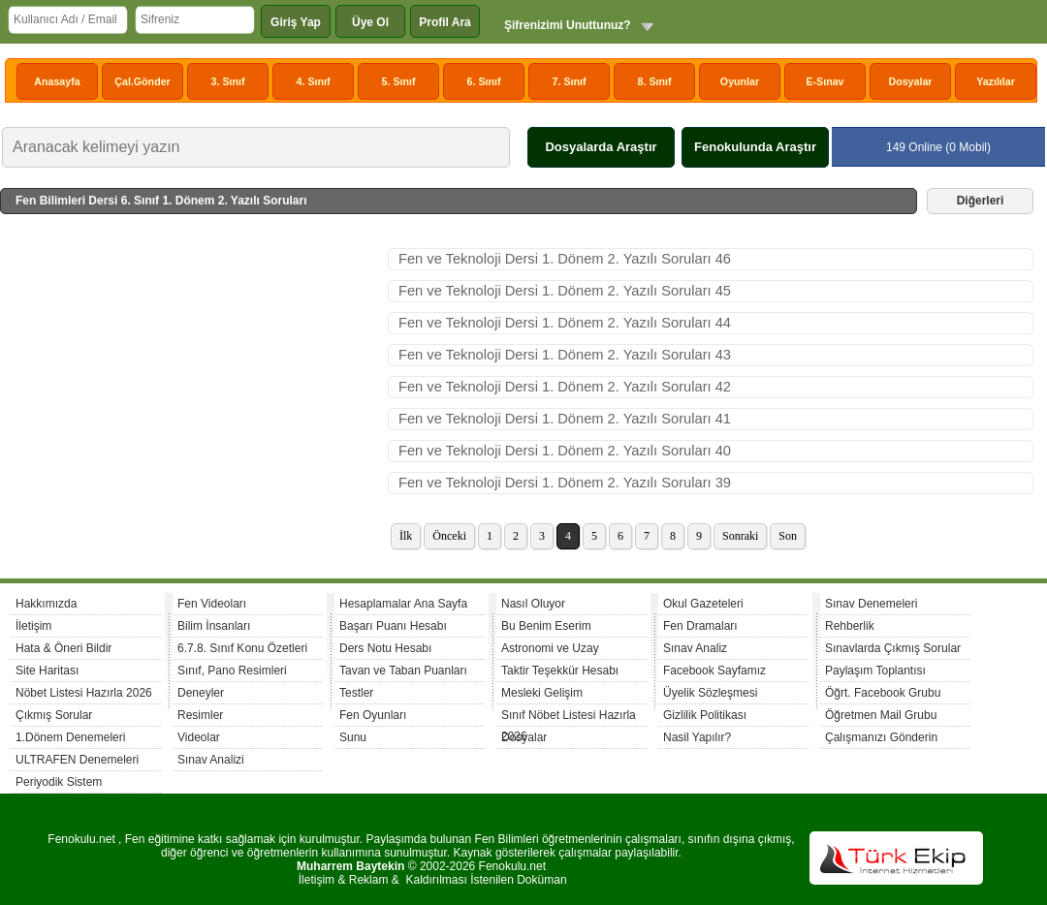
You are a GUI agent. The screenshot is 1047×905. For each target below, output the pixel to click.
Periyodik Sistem (59, 782)
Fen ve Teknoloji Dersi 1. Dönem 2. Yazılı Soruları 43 (564, 354)
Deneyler (200, 693)
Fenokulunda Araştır (755, 147)
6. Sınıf (484, 81)
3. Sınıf (228, 81)
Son (787, 536)
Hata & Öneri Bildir (63, 648)
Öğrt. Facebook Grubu (882, 693)
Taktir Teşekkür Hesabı (560, 670)
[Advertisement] (194, 393)
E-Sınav (824, 81)
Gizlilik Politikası (704, 715)
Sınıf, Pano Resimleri (232, 670)
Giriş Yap (295, 22)
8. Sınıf (655, 81)
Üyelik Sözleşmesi (710, 693)
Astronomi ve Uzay (550, 648)
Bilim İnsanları (213, 626)
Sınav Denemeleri (871, 603)
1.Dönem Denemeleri (70, 737)
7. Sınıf (570, 81)
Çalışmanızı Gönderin (881, 737)
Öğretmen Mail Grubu (880, 715)
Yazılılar (995, 81)
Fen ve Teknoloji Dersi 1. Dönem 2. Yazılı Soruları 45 (564, 290)
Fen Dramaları (700, 626)
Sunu (352, 737)
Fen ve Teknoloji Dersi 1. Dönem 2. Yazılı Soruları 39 (564, 482)
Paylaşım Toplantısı (875, 670)
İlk (405, 536)
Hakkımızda (46, 603)
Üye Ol (370, 22)
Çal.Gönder (142, 81)
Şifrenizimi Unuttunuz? (567, 25)
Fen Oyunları (372, 715)
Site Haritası (47, 670)
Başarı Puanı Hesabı (393, 626)
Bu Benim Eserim (546, 626)
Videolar (198, 737)
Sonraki (740, 536)
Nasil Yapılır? (697, 737)
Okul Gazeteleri (703, 603)
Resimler (200, 715)
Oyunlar (739, 81)
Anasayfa (56, 81)
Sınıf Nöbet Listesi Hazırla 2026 (568, 717)
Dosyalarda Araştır (600, 147)
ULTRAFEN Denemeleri (77, 759)
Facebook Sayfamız (714, 670)
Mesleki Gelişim (542, 693)
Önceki (449, 536)
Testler (356, 693)
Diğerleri (980, 200)
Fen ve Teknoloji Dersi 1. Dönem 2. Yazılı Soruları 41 (564, 418)
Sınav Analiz (695, 648)
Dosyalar (910, 81)
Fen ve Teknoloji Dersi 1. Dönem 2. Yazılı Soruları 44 (564, 322)
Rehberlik (849, 626)
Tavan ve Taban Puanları (403, 670)
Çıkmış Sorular (54, 715)
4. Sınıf (314, 81)
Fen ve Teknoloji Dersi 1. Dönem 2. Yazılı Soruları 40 (564, 450)
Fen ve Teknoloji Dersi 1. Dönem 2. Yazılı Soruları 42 (564, 386)
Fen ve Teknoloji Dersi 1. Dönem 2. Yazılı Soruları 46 (564, 258)
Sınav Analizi (210, 759)
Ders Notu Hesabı (385, 648)
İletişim (33, 626)
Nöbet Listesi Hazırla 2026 (84, 693)
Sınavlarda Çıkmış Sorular (893, 648)
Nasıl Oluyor (533, 603)
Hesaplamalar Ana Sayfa (403, 603)
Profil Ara (445, 22)
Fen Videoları (211, 603)
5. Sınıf (399, 81)
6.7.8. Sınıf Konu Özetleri (242, 648)
